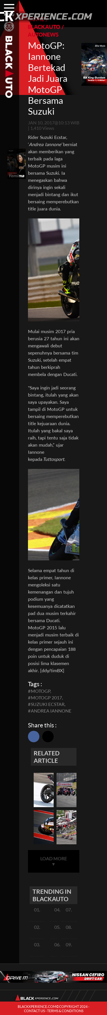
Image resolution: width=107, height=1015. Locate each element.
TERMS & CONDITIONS (65, 1011)
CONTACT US (34, 1011)
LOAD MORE (53, 861)
